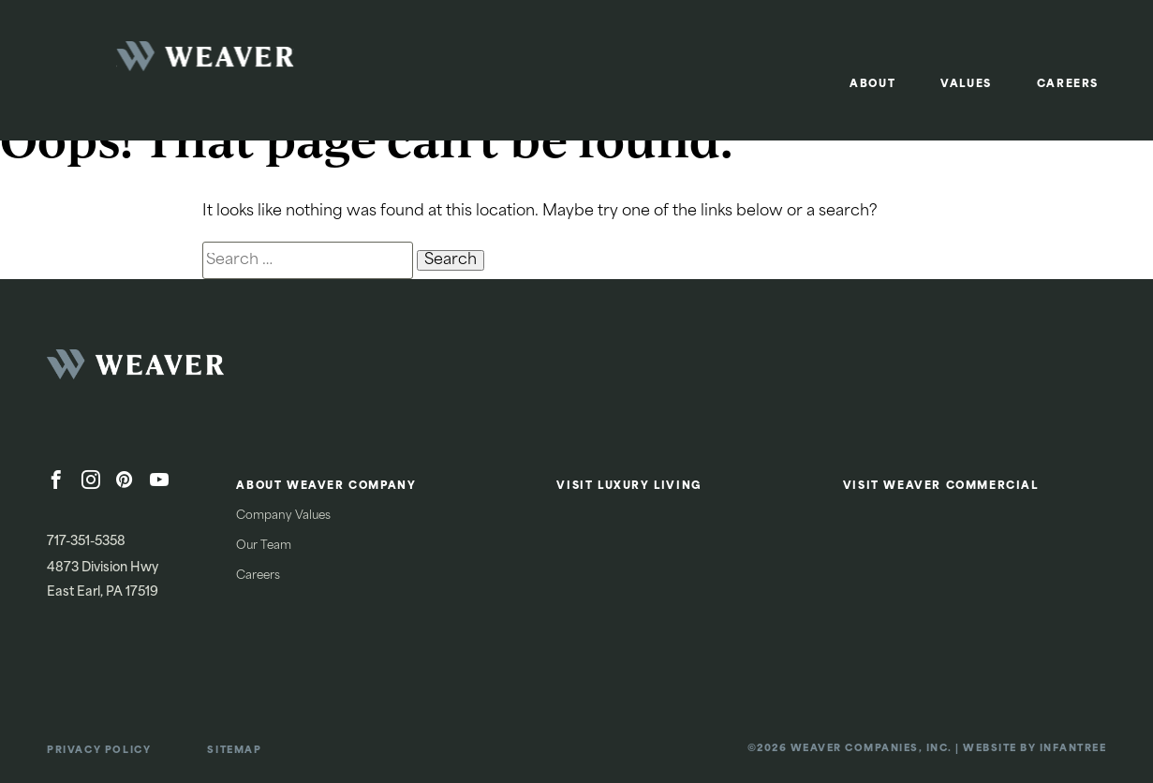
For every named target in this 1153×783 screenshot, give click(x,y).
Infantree (1073, 749)
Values (966, 85)
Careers (1068, 85)
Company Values (283, 516)
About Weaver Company (326, 486)
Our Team (263, 546)
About (872, 85)
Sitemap (234, 751)
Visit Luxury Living (629, 486)
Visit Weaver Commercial (941, 486)
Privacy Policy (99, 751)
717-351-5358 (86, 542)
